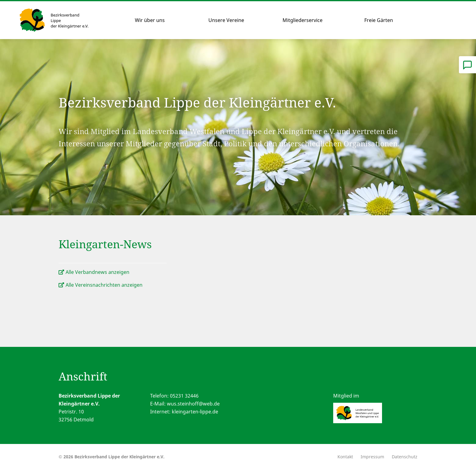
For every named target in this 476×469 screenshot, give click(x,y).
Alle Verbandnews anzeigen (97, 272)
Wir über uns (150, 20)
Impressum (372, 457)
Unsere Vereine (226, 20)
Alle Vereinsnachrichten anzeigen (104, 285)
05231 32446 (184, 395)
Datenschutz (404, 457)
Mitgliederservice (303, 20)
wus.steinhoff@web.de (193, 403)
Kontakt (345, 457)
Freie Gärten (378, 20)
